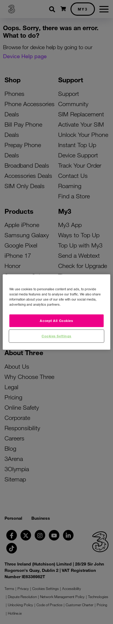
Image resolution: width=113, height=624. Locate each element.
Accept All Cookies (56, 320)
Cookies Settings (56, 336)
